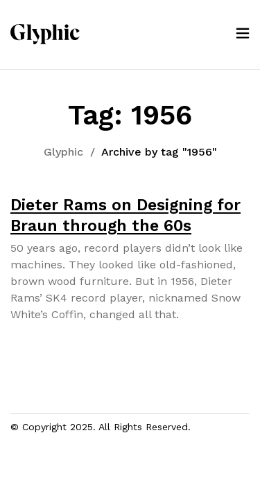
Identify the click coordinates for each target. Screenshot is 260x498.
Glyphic (63, 151)
